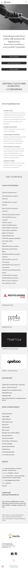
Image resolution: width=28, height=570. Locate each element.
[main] (14, 17)
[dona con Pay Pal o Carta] (14, 63)
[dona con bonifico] (14, 69)
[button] (2, 2)
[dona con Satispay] (14, 56)
